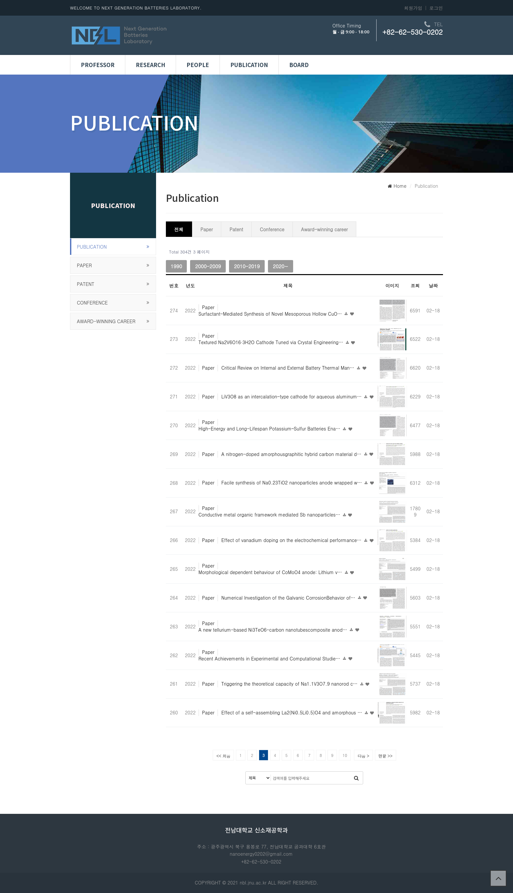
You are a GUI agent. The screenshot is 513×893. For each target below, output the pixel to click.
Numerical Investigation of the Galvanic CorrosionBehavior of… (289, 597)
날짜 (433, 285)
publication (92, 246)
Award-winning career (106, 321)
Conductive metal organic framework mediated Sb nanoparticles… (270, 514)
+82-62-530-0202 (412, 32)
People (197, 65)
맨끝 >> (386, 756)
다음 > (363, 756)
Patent (85, 284)
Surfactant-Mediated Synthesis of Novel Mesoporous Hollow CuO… (271, 313)
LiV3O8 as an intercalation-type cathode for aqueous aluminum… (292, 396)
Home (397, 186)
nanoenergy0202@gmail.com (261, 853)
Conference (92, 302)
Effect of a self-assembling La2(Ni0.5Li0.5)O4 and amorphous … (292, 712)
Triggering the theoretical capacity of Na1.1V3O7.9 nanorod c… (290, 683)
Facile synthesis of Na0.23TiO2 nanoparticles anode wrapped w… (292, 482)
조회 (415, 285)
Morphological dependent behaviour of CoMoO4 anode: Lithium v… (271, 572)
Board (299, 65)
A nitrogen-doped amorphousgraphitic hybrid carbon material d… (292, 454)
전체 (179, 229)
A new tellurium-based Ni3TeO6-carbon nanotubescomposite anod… (274, 629)
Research (150, 65)
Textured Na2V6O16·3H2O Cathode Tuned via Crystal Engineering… (272, 342)
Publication (249, 65)
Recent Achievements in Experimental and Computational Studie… (270, 658)
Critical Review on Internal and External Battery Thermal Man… (288, 367)
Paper (84, 265)
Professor (98, 65)
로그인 (436, 8)
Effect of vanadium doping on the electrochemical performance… (292, 540)
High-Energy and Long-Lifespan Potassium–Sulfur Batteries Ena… (270, 428)
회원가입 (413, 8)
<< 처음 (223, 756)
